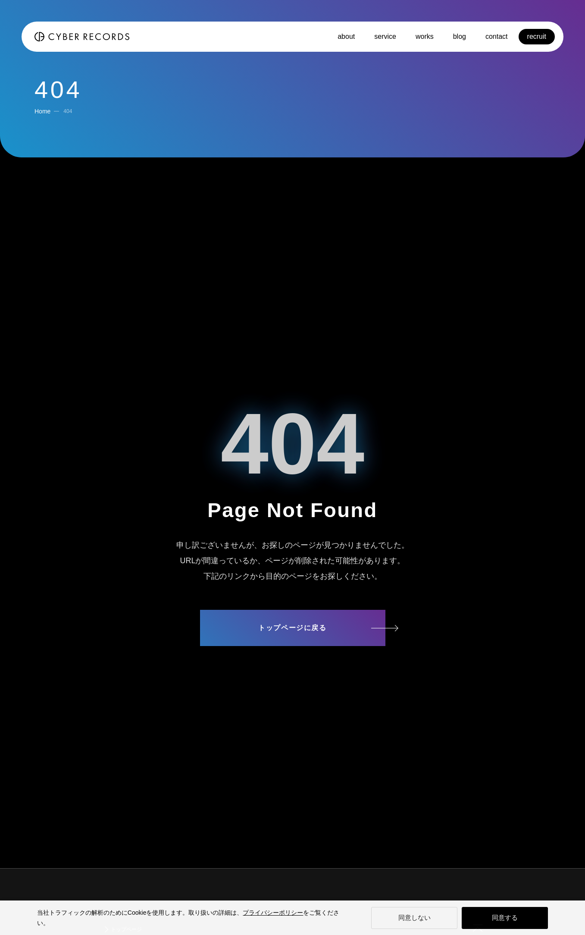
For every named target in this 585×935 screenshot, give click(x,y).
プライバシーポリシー (273, 912)
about (346, 36)
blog (459, 36)
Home (42, 111)
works (425, 36)
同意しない (414, 917)
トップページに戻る (292, 627)
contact (496, 36)
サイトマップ (293, 661)
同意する (505, 917)
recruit (536, 36)
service (385, 36)
